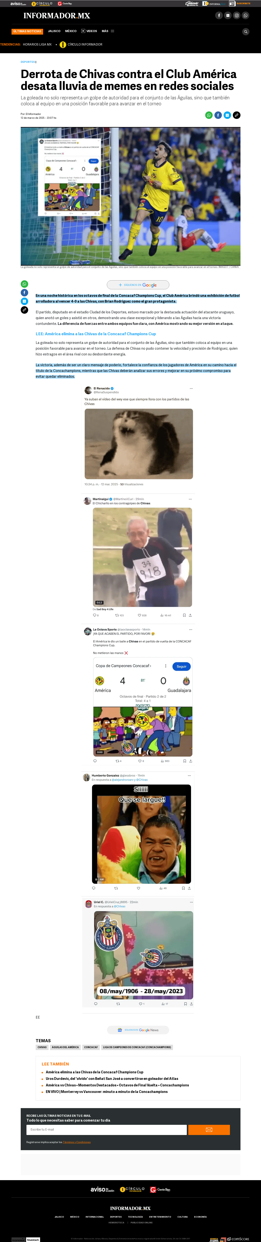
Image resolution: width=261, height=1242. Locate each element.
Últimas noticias (27, 31)
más (108, 31)
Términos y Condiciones (77, 1142)
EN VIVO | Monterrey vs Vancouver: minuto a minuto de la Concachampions (107, 1092)
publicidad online (142, 1223)
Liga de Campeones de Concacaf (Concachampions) (137, 1047)
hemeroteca (116, 1223)
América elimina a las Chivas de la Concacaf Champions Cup (94, 1072)
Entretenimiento (160, 1217)
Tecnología (135, 1217)
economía (200, 1217)
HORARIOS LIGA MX (37, 44)
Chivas (42, 1047)
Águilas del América (65, 1047)
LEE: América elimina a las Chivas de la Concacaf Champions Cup (96, 334)
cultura (182, 1217)
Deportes (28, 62)
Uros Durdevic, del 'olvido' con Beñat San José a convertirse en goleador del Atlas (112, 1079)
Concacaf (91, 1047)
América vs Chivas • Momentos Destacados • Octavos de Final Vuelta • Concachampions (117, 1085)
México (71, 31)
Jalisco (54, 31)
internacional (95, 1217)
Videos (89, 31)
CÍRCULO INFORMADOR (85, 44)
